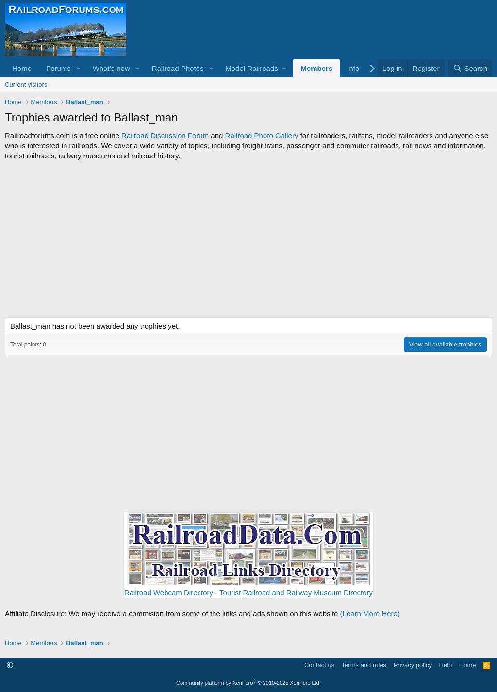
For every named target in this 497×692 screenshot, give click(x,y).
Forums (58, 68)
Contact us (319, 665)
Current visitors (26, 84)
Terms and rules (364, 665)
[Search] (470, 68)
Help (445, 665)
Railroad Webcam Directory (168, 592)
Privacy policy (413, 665)
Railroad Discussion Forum (165, 135)
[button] (78, 68)
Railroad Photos (178, 68)
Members (316, 68)
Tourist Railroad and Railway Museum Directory (296, 592)
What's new (111, 68)
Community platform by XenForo (248, 683)
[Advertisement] (248, 239)
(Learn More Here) (370, 613)
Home (22, 68)
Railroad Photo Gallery (261, 135)
